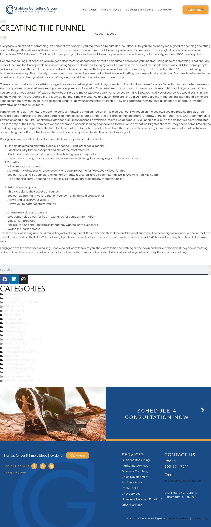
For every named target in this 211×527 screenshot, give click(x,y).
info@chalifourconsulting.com (182, 480)
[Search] (209, 270)
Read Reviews (15, 473)
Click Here (77, 455)
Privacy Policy (199, 518)
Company (165, 9)
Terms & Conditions (179, 518)
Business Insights (139, 9)
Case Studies (111, 9)
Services (90, 9)
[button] (203, 10)
